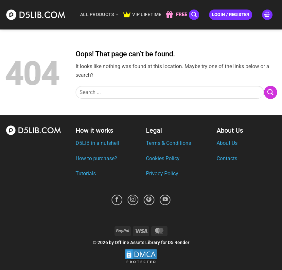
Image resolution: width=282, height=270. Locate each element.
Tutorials (86, 173)
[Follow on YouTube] (165, 200)
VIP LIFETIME (142, 14)
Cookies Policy (163, 158)
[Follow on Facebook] (117, 200)
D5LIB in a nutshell (97, 143)
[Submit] (270, 92)
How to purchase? (96, 158)
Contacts (227, 158)
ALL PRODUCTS (99, 14)
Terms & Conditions (168, 143)
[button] (194, 15)
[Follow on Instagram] (133, 200)
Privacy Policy (162, 173)
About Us (227, 143)
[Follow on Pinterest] (149, 200)
